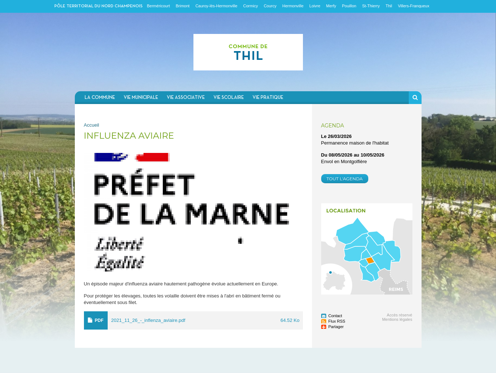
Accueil (91, 125)
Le (336, 136)
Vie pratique (268, 97)
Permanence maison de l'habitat (355, 143)
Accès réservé (399, 315)
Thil (388, 6)
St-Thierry (371, 6)
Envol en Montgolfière (344, 161)
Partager (336, 326)
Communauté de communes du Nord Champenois (248, 52)
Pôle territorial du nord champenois (98, 6)
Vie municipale (141, 97)
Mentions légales (397, 319)
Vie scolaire (229, 97)
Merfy (331, 6)
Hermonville (292, 6)
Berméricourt (158, 6)
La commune (100, 97)
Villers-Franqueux (413, 6)
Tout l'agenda (345, 178)
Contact (335, 316)
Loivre (314, 6)
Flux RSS (336, 321)
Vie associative (186, 97)
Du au (353, 155)
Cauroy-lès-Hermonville (216, 6)
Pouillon (349, 6)
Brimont (182, 6)
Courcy (270, 6)
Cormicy (250, 6)
